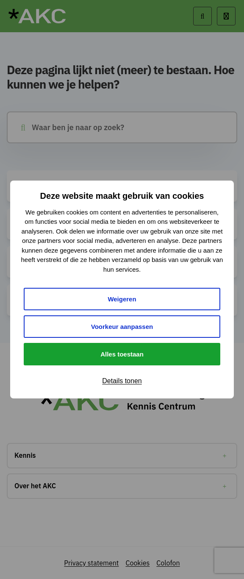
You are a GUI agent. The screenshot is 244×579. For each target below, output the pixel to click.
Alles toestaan (122, 354)
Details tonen (121, 380)
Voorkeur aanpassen (122, 326)
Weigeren (122, 299)
